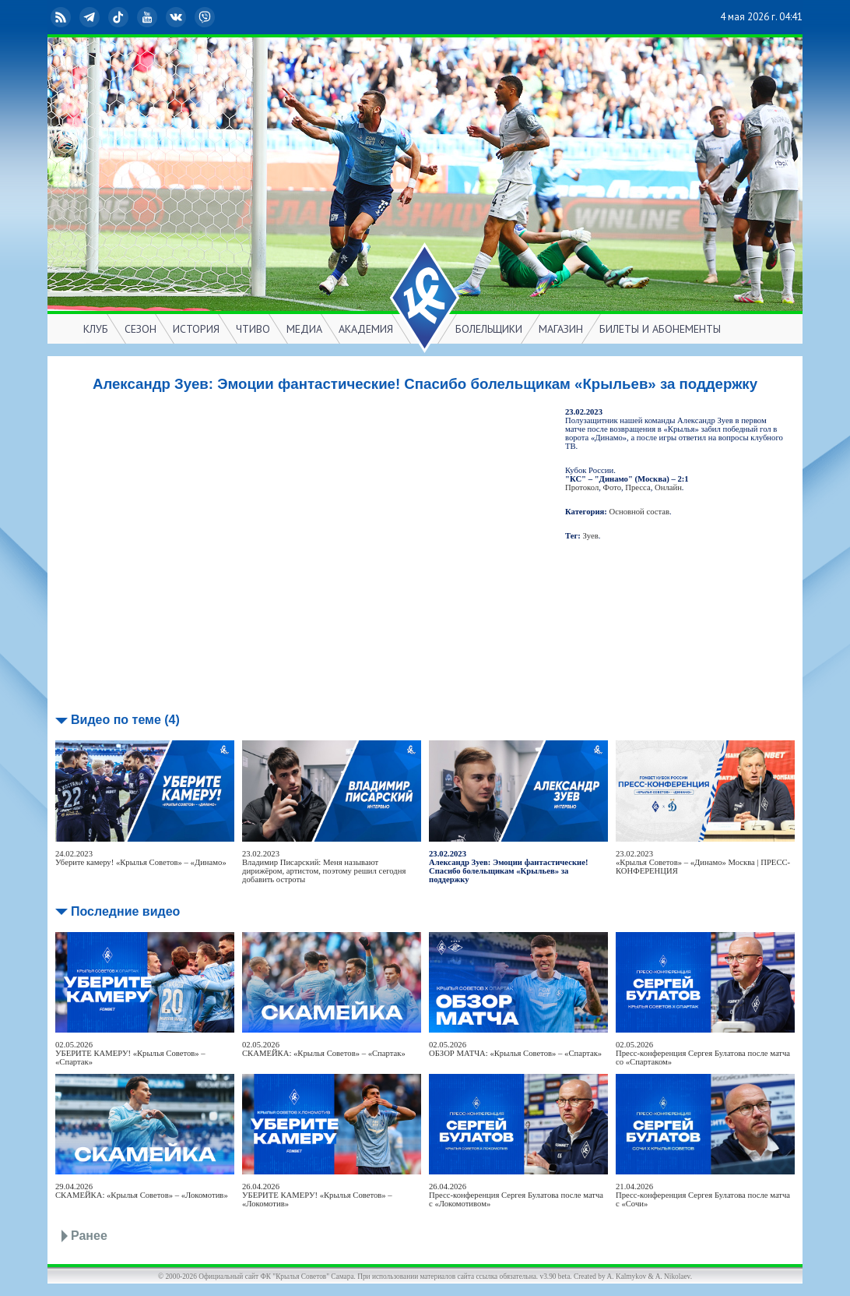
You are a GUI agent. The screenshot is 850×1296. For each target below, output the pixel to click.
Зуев (591, 535)
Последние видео (125, 911)
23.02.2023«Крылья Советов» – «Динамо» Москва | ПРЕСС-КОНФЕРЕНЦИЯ (703, 862)
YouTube (148, 17)
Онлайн (668, 487)
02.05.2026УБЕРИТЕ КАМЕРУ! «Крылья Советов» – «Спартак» (130, 1053)
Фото (612, 487)
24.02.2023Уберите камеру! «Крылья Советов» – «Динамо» (141, 858)
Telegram (91, 17)
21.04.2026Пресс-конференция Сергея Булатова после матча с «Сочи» (703, 1195)
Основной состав (639, 511)
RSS (62, 17)
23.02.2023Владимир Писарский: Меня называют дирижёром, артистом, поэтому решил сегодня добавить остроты (324, 866)
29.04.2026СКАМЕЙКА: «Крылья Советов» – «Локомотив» (141, 1190)
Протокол (582, 487)
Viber (206, 17)
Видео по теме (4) (125, 719)
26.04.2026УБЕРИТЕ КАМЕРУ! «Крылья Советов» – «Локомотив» (317, 1195)
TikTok (120, 17)
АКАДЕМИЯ (366, 329)
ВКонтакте (177, 17)
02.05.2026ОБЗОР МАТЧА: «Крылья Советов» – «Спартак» (515, 1049)
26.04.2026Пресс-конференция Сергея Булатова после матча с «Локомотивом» (516, 1195)
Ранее (89, 1235)
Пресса (637, 487)
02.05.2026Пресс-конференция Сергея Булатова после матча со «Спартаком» (703, 1053)
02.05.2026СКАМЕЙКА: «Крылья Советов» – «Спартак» (324, 1049)
